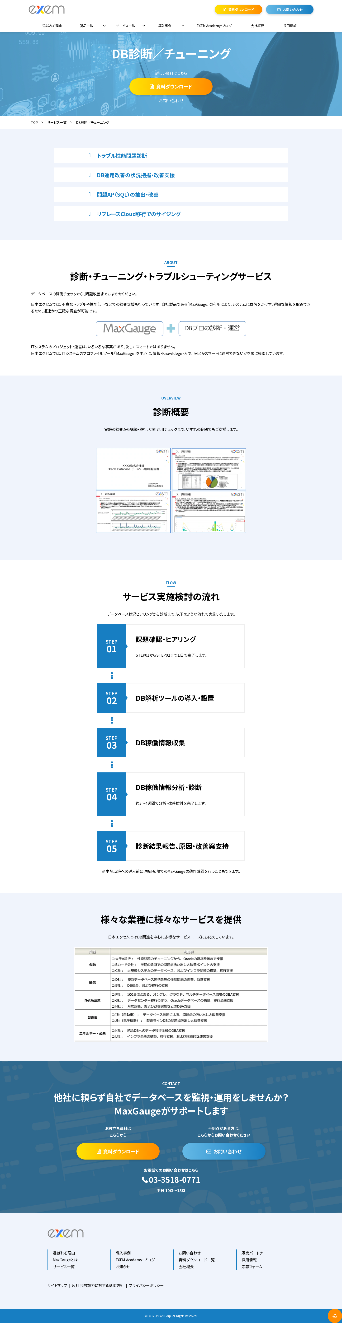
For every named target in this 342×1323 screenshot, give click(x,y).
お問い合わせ (293, 9)
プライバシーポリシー (146, 1285)
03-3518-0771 (174, 1180)
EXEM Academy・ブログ (214, 25)
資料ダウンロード (241, 9)
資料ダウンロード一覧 (197, 1260)
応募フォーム (252, 1266)
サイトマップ (57, 1285)
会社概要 (257, 25)
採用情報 (290, 25)
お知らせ (123, 1266)
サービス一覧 (125, 25)
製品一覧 (86, 25)
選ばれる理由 (52, 25)
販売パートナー (254, 1253)
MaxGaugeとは (65, 1260)
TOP (34, 122)
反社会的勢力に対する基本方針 (98, 1285)
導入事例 (164, 25)
